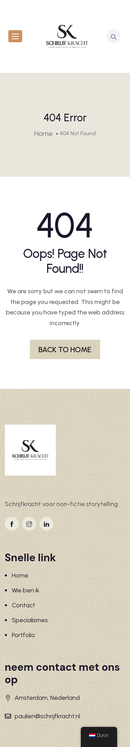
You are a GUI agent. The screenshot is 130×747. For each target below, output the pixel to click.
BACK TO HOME (65, 349)
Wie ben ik (26, 590)
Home (20, 575)
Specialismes (30, 620)
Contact (23, 605)
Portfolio (23, 635)
